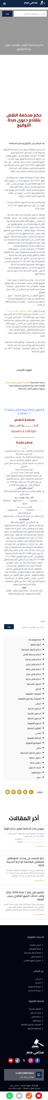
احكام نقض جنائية (33, 669)
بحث (7, 13)
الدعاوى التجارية (34, 713)
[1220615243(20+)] (39, 1075)
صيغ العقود (36, 772)
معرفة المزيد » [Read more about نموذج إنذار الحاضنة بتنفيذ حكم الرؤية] (39, 846)
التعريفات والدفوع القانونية (29, 699)
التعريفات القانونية (33, 694)
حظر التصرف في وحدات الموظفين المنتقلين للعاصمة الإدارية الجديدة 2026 (25, 862)
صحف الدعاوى (34, 767)
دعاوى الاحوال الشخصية (30, 753)
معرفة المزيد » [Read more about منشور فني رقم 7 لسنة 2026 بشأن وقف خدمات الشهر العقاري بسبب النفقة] (39, 914)
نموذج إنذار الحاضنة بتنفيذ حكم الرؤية (24, 828)
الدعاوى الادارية (34, 708)
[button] (4, 3)
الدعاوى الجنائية (34, 718)
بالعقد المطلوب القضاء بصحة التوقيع (26, 312)
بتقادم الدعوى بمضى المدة (18, 382)
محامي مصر (31, 2)
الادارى (38, 689)
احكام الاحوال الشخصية (31, 649)
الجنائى (38, 704)
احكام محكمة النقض (32, 654)
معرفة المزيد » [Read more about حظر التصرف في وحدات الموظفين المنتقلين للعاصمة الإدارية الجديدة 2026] (39, 880)
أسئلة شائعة (36, 645)
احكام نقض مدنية (33, 679)
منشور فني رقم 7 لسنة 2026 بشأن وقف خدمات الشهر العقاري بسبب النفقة (25, 896)
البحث (42, 621)
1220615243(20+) (25, 1073)
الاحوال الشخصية (34, 684)
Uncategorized (35, 640)
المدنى (38, 733)
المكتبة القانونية (34, 738)
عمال (38, 777)
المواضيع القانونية (33, 743)
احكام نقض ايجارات (33, 659)
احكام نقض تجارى (33, 664)
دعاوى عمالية (35, 758)
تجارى (38, 748)
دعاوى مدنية (35, 763)
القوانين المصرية (34, 728)
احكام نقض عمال (33, 674)
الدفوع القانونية (34, 723)
